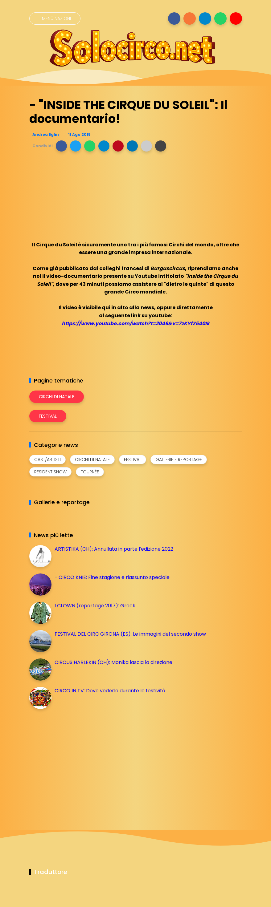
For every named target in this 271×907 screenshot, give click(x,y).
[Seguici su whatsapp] (220, 18)
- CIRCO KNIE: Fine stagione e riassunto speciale (112, 577)
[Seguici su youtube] (236, 18)
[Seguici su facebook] (174, 18)
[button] (61, 146)
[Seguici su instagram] (189, 18)
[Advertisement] (75, 767)
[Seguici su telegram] (205, 18)
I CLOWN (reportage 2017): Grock (95, 605)
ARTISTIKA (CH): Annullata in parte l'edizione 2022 (114, 549)
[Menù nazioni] (54, 18)
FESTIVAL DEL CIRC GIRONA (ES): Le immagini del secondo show (130, 634)
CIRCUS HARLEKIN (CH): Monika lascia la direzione (113, 662)
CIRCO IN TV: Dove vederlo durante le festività (110, 690)
